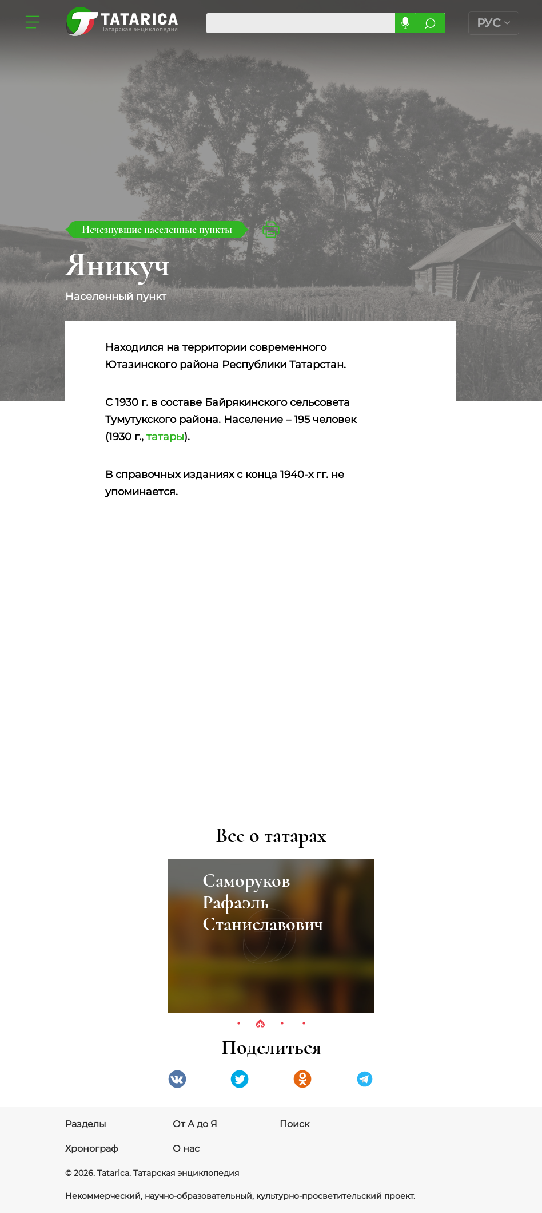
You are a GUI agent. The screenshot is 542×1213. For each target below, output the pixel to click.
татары (165, 436)
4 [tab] (303, 1024)
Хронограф (91, 1148)
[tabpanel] (271, 936)
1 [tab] (238, 1024)
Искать (430, 23)
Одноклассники (302, 1079)
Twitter (239, 1079)
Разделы (85, 1124)
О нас (186, 1148)
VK (177, 1079)
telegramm (365, 1079)
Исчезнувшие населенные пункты (157, 229)
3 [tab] (282, 1024)
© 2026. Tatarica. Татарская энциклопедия (152, 1173)
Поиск (294, 1124)
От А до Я (195, 1124)
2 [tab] (260, 1024)
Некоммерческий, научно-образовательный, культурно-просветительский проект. (240, 1196)
